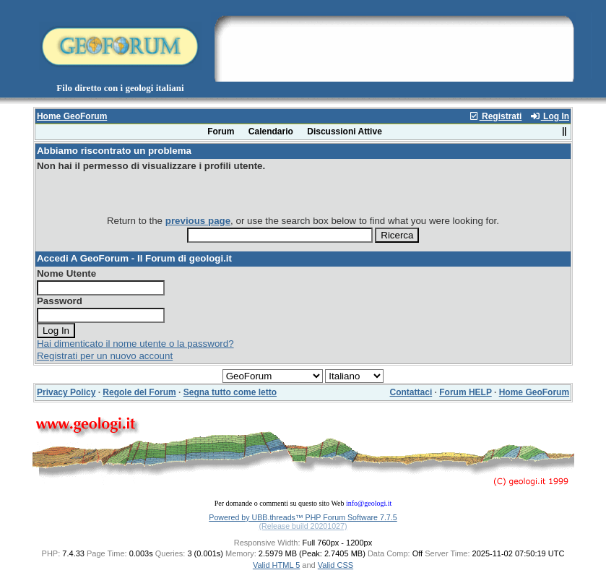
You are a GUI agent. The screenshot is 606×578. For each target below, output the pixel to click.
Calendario (270, 131)
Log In (549, 116)
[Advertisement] (394, 45)
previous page (197, 220)
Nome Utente (66, 273)
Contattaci (411, 392)
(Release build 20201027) (303, 526)
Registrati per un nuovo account (105, 355)
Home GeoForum (72, 116)
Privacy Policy (66, 392)
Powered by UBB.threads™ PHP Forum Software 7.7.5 (303, 517)
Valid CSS (335, 565)
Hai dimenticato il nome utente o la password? (135, 343)
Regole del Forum (139, 392)
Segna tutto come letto (230, 392)
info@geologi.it (368, 503)
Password (59, 301)
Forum (220, 131)
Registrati (495, 116)
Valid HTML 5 (276, 565)
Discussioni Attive (344, 131)
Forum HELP (465, 392)
